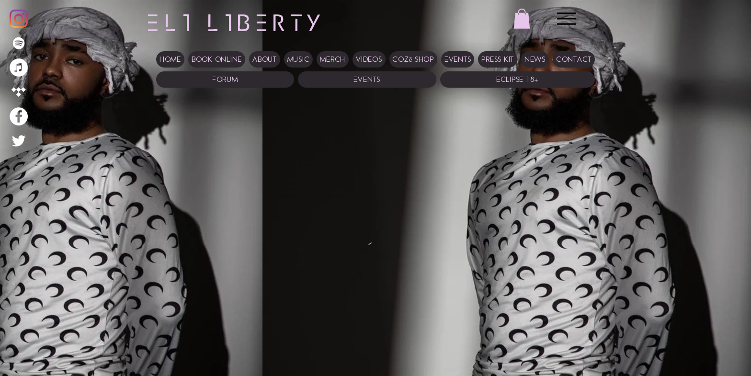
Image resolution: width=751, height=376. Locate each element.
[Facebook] (19, 116)
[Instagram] (19, 19)
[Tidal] (19, 92)
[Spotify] (19, 43)
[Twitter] (19, 141)
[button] (521, 19)
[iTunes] (19, 67)
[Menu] (566, 18)
